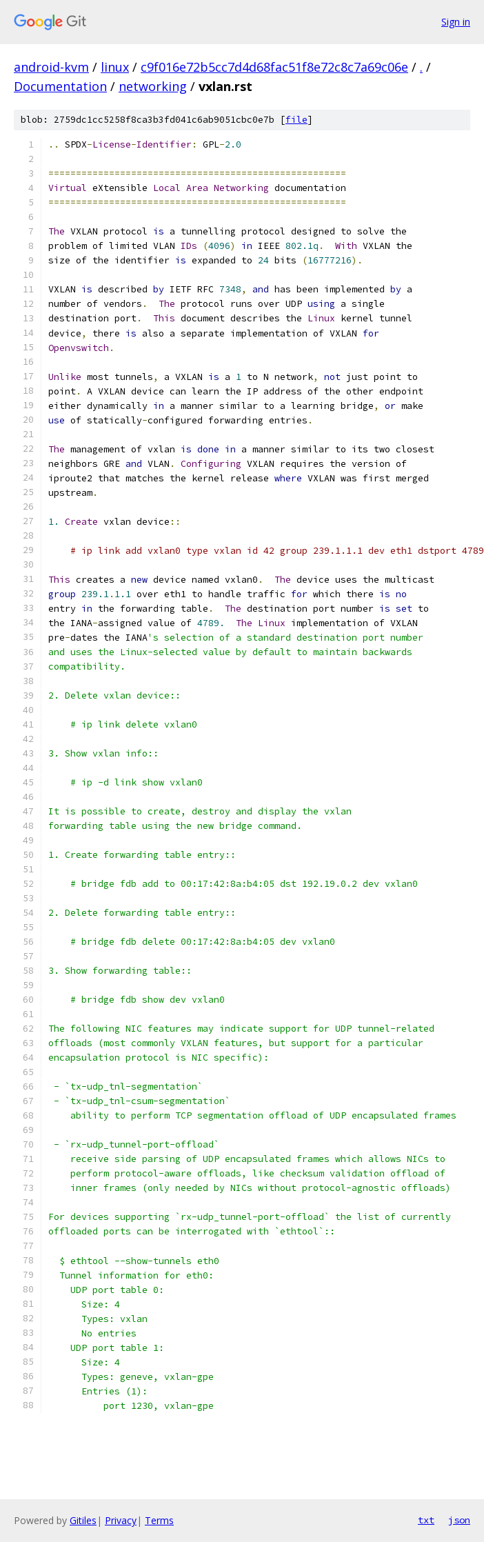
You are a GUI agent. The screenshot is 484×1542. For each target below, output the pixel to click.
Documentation (60, 86)
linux (115, 67)
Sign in (455, 21)
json (459, 1520)
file (296, 120)
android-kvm (51, 67)
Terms (159, 1520)
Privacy (121, 1520)
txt (426, 1520)
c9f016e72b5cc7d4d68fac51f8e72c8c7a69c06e (274, 67)
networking (153, 86)
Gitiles (83, 1520)
